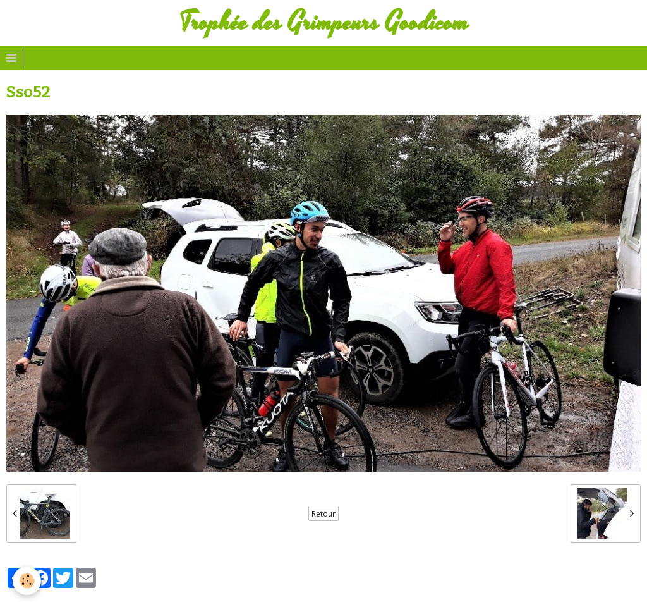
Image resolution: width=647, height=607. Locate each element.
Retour (323, 513)
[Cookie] (27, 581)
